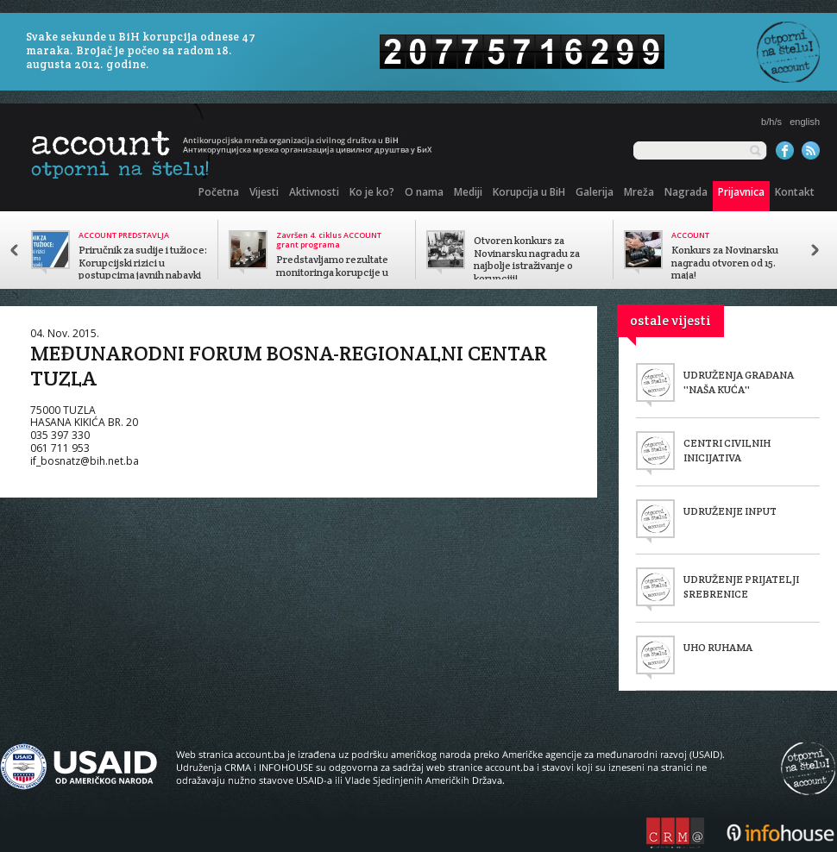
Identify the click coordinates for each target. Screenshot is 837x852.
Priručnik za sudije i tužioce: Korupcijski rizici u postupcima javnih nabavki (143, 263)
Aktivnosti (314, 192)
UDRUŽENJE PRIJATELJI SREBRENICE (741, 586)
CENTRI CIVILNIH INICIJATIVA (727, 450)
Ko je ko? (371, 192)
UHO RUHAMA (717, 647)
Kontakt (795, 192)
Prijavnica (741, 192)
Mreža (639, 192)
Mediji (468, 192)
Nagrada (686, 192)
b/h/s (771, 121)
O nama (424, 192)
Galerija (595, 192)
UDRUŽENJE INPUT (730, 510)
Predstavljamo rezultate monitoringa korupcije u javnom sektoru (332, 272)
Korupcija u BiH (529, 192)
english (805, 121)
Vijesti (264, 192)
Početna (218, 192)
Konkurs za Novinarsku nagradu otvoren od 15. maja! (724, 263)
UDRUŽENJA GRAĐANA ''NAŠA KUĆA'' (738, 382)
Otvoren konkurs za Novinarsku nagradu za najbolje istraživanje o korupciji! (527, 260)
